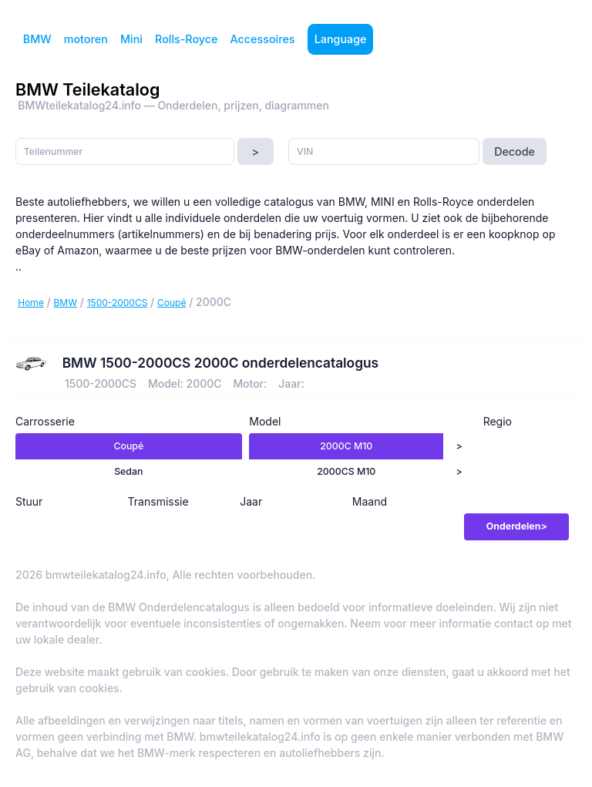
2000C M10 (346, 446)
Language (340, 38)
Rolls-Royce (186, 38)
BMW (37, 38)
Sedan (128, 471)
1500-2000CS (117, 302)
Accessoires (262, 38)
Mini (131, 38)
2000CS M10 (346, 471)
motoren (86, 38)
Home (31, 302)
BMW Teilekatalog (87, 89)
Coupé (171, 302)
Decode (514, 151)
